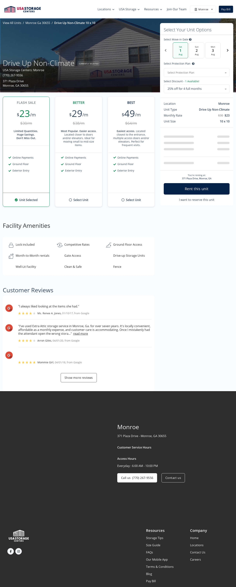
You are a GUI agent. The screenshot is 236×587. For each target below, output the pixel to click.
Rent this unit (197, 188)
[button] (10, 551)
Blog (149, 574)
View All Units (12, 23)
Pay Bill (226, 9)
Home (194, 538)
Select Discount (181, 81)
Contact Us (197, 552)
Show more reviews (79, 378)
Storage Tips (154, 538)
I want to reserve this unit (196, 200)
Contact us (173, 478)
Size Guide (153, 545)
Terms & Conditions (160, 567)
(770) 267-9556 (13, 75)
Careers (195, 559)
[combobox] (197, 72)
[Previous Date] (165, 50)
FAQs (149, 552)
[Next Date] (228, 50)
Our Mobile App (157, 559)
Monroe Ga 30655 (37, 23)
